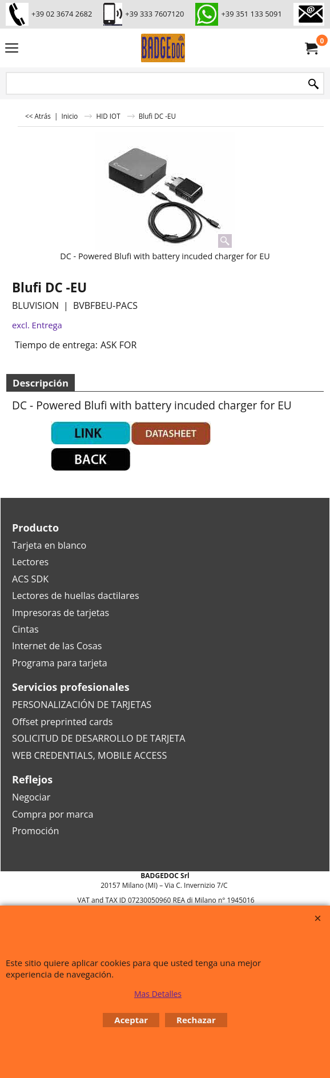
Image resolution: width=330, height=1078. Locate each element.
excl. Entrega (37, 325)
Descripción (41, 382)
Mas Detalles (158, 993)
